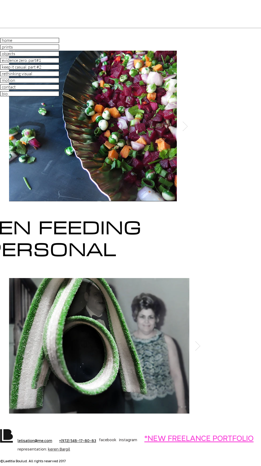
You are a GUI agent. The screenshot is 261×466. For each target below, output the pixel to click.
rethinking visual (17, 73)
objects (8, 53)
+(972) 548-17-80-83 (77, 441)
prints (7, 47)
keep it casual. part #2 (21, 67)
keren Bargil (59, 449)
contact (9, 87)
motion (8, 80)
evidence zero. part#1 (21, 60)
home (7, 40)
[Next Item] (185, 126)
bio (5, 93)
